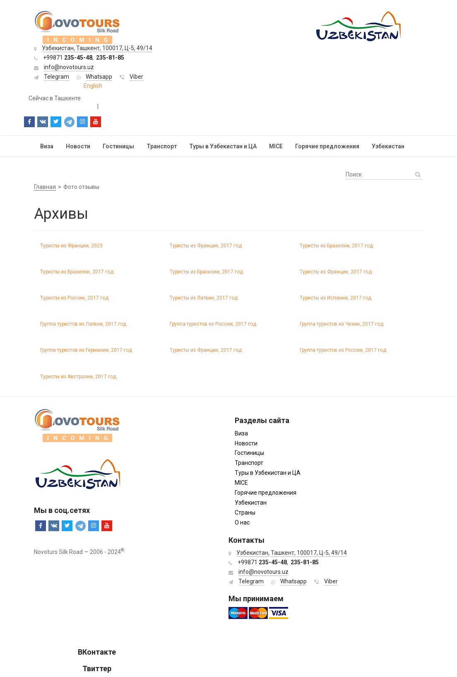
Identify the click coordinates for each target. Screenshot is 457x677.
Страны (245, 512)
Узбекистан (388, 146)
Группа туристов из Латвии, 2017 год (83, 324)
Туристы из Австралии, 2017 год (78, 377)
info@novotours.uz (69, 67)
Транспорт (162, 146)
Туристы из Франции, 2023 (71, 246)
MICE (276, 146)
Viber (136, 76)
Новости (78, 146)
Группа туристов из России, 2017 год (213, 324)
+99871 (67, 57)
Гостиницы (118, 146)
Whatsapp (99, 76)
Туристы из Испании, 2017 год (335, 298)
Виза (46, 146)
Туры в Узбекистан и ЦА (223, 146)
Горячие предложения (327, 146)
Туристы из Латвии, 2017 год (204, 298)
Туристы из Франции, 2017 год (206, 246)
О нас (242, 522)
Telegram (56, 76)
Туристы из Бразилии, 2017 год (336, 246)
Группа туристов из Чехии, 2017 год (341, 324)
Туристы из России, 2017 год (74, 298)
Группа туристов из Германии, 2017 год (86, 350)
